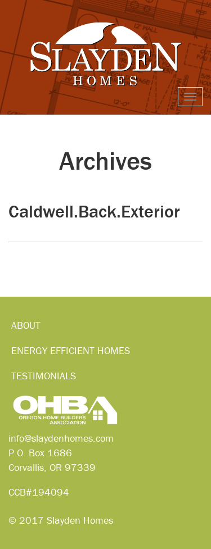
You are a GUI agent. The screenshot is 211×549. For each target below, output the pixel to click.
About (26, 325)
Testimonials (43, 375)
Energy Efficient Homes (70, 350)
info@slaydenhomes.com (61, 438)
